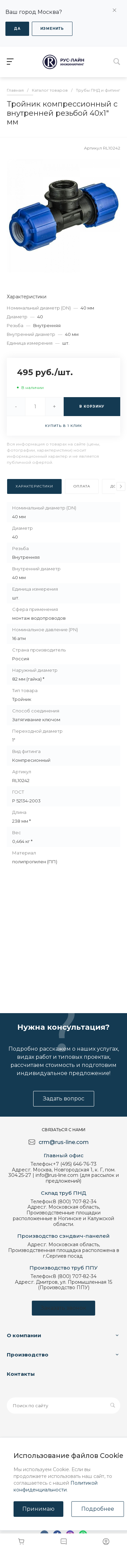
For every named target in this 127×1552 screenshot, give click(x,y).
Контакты (21, 1374)
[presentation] (121, 486)
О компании (24, 1335)
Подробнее (97, 1509)
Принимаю (38, 1509)
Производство (27, 1354)
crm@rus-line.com (64, 1142)
